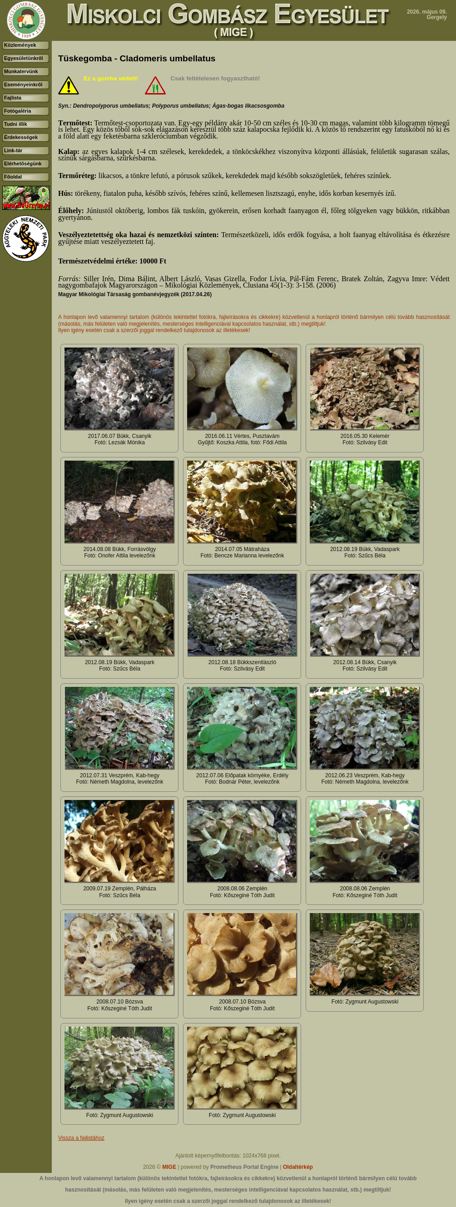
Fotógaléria (17, 111)
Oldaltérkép (298, 1167)
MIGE (169, 1167)
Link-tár (13, 150)
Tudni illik (15, 124)
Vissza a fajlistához (81, 1138)
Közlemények (20, 45)
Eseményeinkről (23, 84)
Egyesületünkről (23, 58)
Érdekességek (21, 137)
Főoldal (13, 176)
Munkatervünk (21, 71)
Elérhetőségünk (23, 163)
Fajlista (12, 97)
